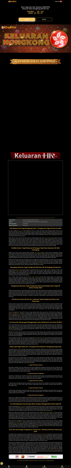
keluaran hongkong (53, 449)
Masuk (27, 19)
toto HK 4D (18, 349)
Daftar (44, 19)
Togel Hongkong (48, 238)
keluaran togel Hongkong (33, 277)
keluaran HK (20, 230)
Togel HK (18, 271)
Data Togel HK (22, 406)
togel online (42, 337)
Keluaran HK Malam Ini (17, 422)
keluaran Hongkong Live (14, 313)
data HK (39, 263)
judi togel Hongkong (40, 252)
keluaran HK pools (43, 434)
